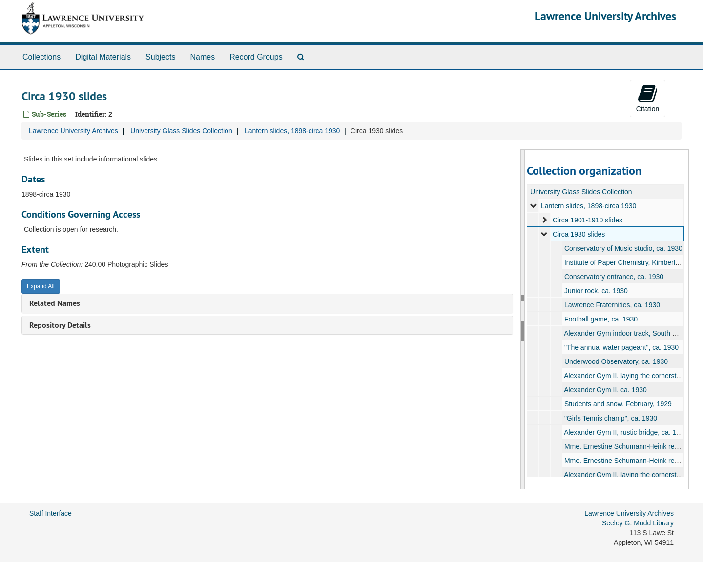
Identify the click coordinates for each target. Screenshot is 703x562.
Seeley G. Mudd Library (638, 523)
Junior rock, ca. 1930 (595, 291)
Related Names (54, 303)
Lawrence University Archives (605, 15)
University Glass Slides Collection (181, 131)
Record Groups (256, 57)
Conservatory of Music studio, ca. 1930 (623, 248)
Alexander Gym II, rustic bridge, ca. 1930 (626, 432)
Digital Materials (103, 57)
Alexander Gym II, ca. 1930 (605, 390)
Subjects (160, 57)
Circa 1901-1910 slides (587, 220)
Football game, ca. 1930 (600, 319)
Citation (647, 98)
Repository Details (60, 325)
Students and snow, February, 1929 (617, 404)
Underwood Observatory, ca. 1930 (615, 361)
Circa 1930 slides (578, 234)
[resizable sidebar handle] (523, 319)
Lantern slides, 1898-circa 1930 (292, 131)
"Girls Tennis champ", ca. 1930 (610, 418)
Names (202, 57)
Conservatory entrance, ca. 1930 (613, 277)
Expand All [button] (41, 286)
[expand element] (533, 206)
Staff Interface (50, 513)
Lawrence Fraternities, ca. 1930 (612, 305)
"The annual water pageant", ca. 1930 (621, 347)
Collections (41, 57)
